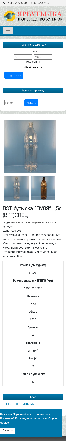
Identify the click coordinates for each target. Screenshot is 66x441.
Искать (31, 102)
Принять (8, 430)
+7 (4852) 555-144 (16, 2)
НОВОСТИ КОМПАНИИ (20, 404)
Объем (33, 51)
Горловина (33, 61)
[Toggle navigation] (8, 30)
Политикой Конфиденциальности (22, 418)
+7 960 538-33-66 (40, 2)
